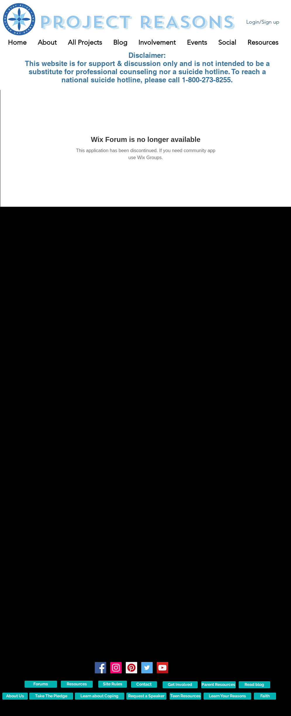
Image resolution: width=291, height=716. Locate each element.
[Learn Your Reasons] (227, 696)
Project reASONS (136, 22)
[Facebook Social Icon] (100, 667)
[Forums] (41, 684)
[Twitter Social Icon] (147, 667)
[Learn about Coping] (99, 696)
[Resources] (77, 684)
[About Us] (15, 696)
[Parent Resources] (218, 684)
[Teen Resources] (185, 696)
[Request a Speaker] (146, 696)
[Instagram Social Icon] (116, 667)
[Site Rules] (112, 684)
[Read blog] (254, 684)
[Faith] (265, 696)
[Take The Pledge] (51, 696)
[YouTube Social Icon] (162, 667)
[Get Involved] (180, 684)
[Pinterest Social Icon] (131, 667)
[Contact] (144, 684)
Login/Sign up (262, 22)
